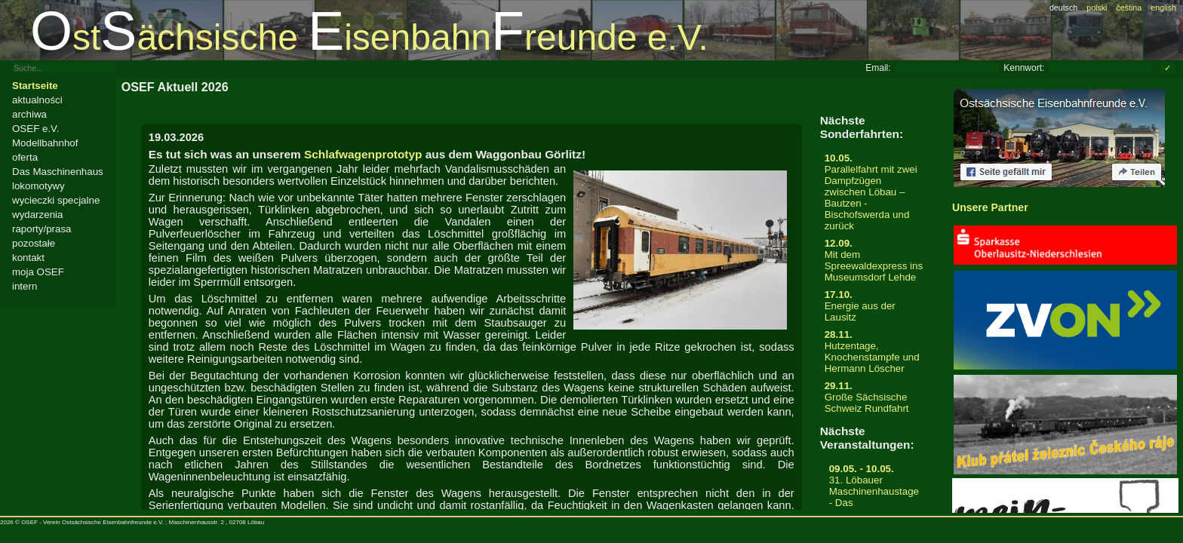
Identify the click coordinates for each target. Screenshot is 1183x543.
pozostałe (33, 243)
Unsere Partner (990, 207)
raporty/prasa (42, 229)
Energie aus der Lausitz (874, 306)
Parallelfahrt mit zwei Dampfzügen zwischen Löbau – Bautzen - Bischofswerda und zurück (874, 192)
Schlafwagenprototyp (363, 154)
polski (1096, 7)
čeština (1129, 7)
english (1163, 7)
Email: (877, 68)
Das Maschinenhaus (57, 171)
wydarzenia (37, 214)
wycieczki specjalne (56, 200)
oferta (25, 157)
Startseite (35, 85)
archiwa (29, 114)
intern (24, 286)
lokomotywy (38, 186)
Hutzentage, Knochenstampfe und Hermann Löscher (874, 351)
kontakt (28, 257)
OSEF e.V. (35, 128)
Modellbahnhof (45, 143)
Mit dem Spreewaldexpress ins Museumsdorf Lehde (874, 260)
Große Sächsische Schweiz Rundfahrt (874, 397)
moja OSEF (38, 272)
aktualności (37, 100)
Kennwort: (1023, 68)
